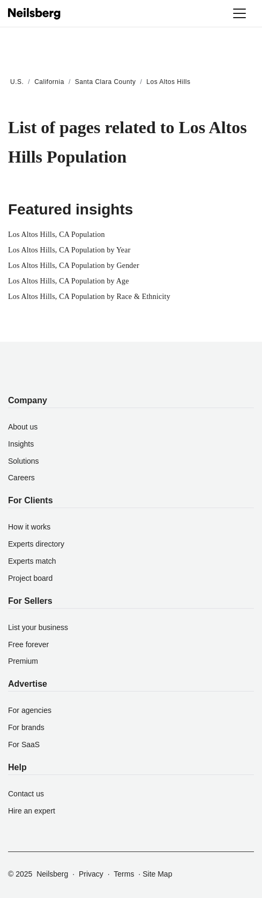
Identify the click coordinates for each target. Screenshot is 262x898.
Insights (21, 444)
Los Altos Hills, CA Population (56, 235)
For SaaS (24, 744)
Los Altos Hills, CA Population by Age (68, 281)
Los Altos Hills (168, 82)
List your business (38, 627)
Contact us (26, 793)
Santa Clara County (105, 82)
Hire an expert (31, 811)
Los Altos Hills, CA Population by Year (69, 250)
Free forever (28, 644)
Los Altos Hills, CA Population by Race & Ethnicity (89, 297)
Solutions (23, 461)
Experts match (32, 561)
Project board (30, 578)
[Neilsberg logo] (35, 13)
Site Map (157, 874)
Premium (23, 661)
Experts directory (36, 544)
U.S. (17, 82)
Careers (21, 477)
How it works (29, 527)
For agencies (29, 710)
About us (23, 427)
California (49, 82)
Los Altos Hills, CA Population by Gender (73, 266)
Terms (124, 874)
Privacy (91, 874)
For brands (26, 727)
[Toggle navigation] (239, 13)
